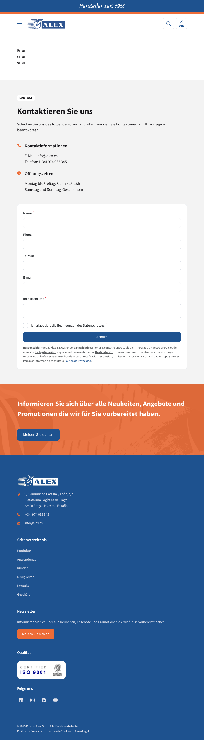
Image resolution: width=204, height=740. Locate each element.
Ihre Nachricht (33, 299)
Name (27, 213)
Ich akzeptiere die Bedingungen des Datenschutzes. (68, 325)
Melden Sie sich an (38, 434)
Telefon (28, 256)
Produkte (24, 550)
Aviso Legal (82, 731)
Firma (27, 234)
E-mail (27, 277)
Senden (102, 337)
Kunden (23, 568)
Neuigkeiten (25, 577)
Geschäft (23, 594)
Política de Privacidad (77, 361)
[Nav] (19, 23)
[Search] (168, 23)
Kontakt (23, 585)
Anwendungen (27, 559)
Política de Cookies (59, 731)
